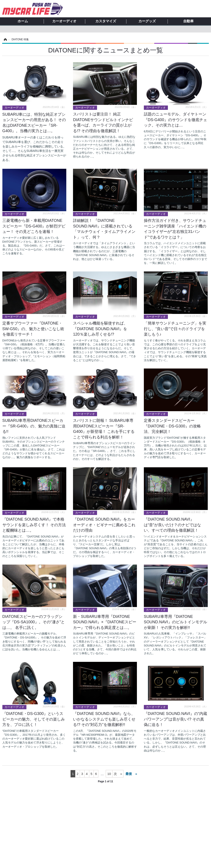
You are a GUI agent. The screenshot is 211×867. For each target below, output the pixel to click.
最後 (128, 774)
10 (109, 774)
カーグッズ (147, 21)
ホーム (23, 21)
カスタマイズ (105, 21)
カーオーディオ (64, 21)
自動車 (188, 21)
